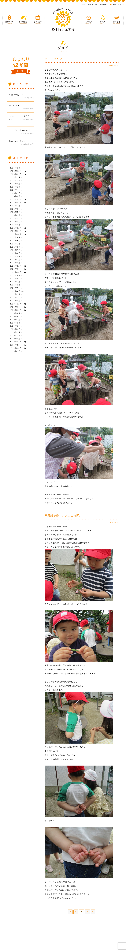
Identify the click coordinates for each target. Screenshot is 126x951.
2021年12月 (16, 266)
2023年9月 (15, 206)
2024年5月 (15, 187)
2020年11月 (16, 307)
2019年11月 (16, 345)
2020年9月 (15, 313)
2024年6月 (15, 184)
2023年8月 (15, 209)
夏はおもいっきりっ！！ (19, 141)
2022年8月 (15, 241)
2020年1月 (15, 339)
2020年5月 (15, 326)
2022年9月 (15, 237)
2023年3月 (15, 222)
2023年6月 (15, 215)
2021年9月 (15, 275)
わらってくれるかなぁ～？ (20, 130)
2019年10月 (16, 348)
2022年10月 (16, 234)
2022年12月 (16, 228)
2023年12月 (16, 200)
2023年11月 (16, 203)
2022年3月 (15, 256)
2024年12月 (16, 171)
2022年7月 (15, 244)
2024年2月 (15, 196)
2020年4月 (15, 329)
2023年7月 (15, 212)
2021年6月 (15, 285)
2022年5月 (15, 250)
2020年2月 (15, 335)
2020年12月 (16, 304)
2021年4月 (15, 291)
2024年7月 (15, 181)
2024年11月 (16, 174)
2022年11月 (16, 231)
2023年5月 (15, 219)
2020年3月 (15, 332)
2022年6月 (15, 247)
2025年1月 (15, 168)
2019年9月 (15, 351)
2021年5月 (15, 288)
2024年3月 (15, 193)
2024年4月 (15, 190)
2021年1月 (15, 301)
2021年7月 (15, 282)
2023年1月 (15, 225)
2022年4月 (15, 253)
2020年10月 (16, 310)
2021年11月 (16, 269)
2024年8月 (15, 177)
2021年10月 (16, 272)
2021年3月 (15, 294)
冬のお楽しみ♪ (15, 105)
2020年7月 (15, 320)
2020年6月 (15, 323)
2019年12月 (16, 342)
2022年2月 (15, 260)
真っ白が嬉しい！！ (17, 95)
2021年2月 (15, 298)
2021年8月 (15, 279)
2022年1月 (15, 263)
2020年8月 (15, 317)
